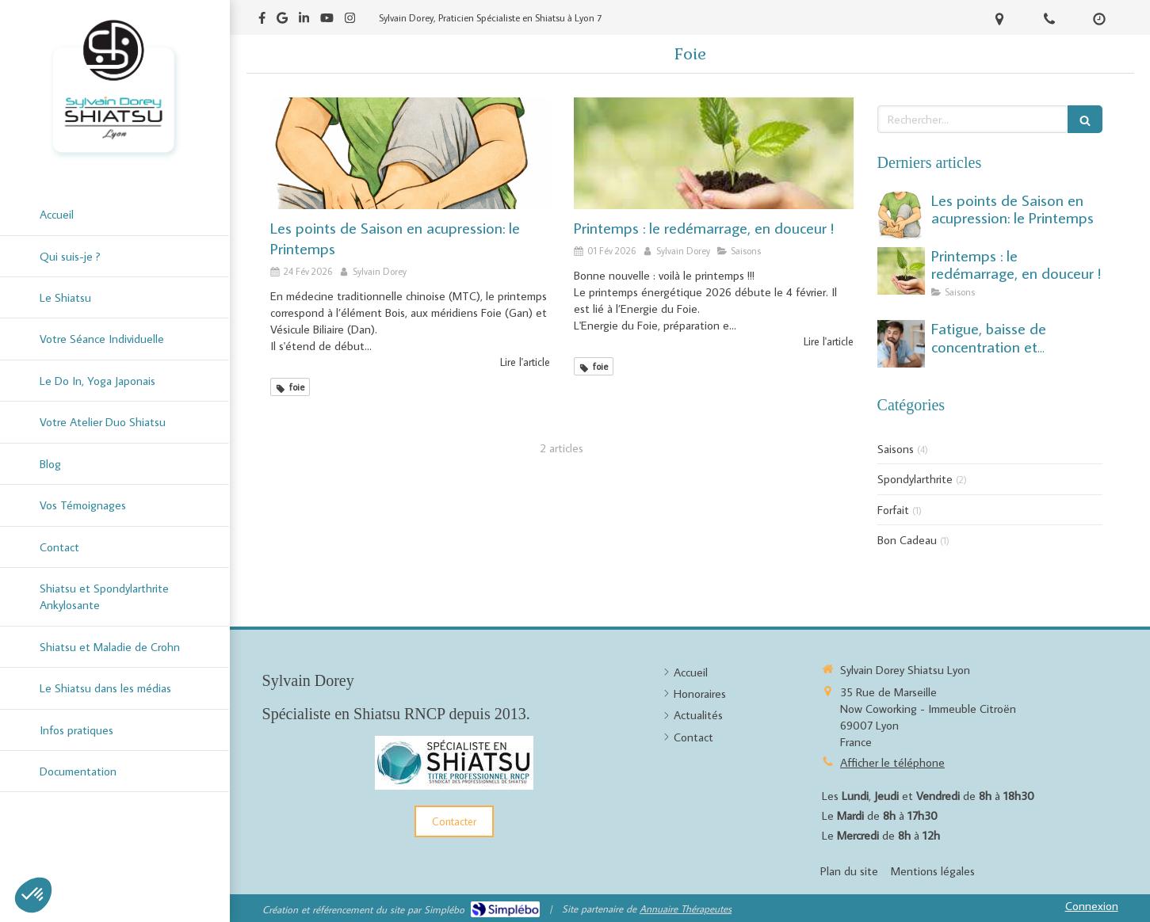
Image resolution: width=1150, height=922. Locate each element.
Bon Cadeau (907, 539)
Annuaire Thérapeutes (686, 908)
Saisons (895, 448)
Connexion (1091, 905)
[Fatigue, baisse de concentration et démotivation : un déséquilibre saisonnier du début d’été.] (901, 344)
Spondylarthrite (915, 478)
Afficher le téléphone (892, 762)
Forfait (893, 509)
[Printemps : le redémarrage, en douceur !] (714, 153)
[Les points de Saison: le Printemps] (410, 153)
